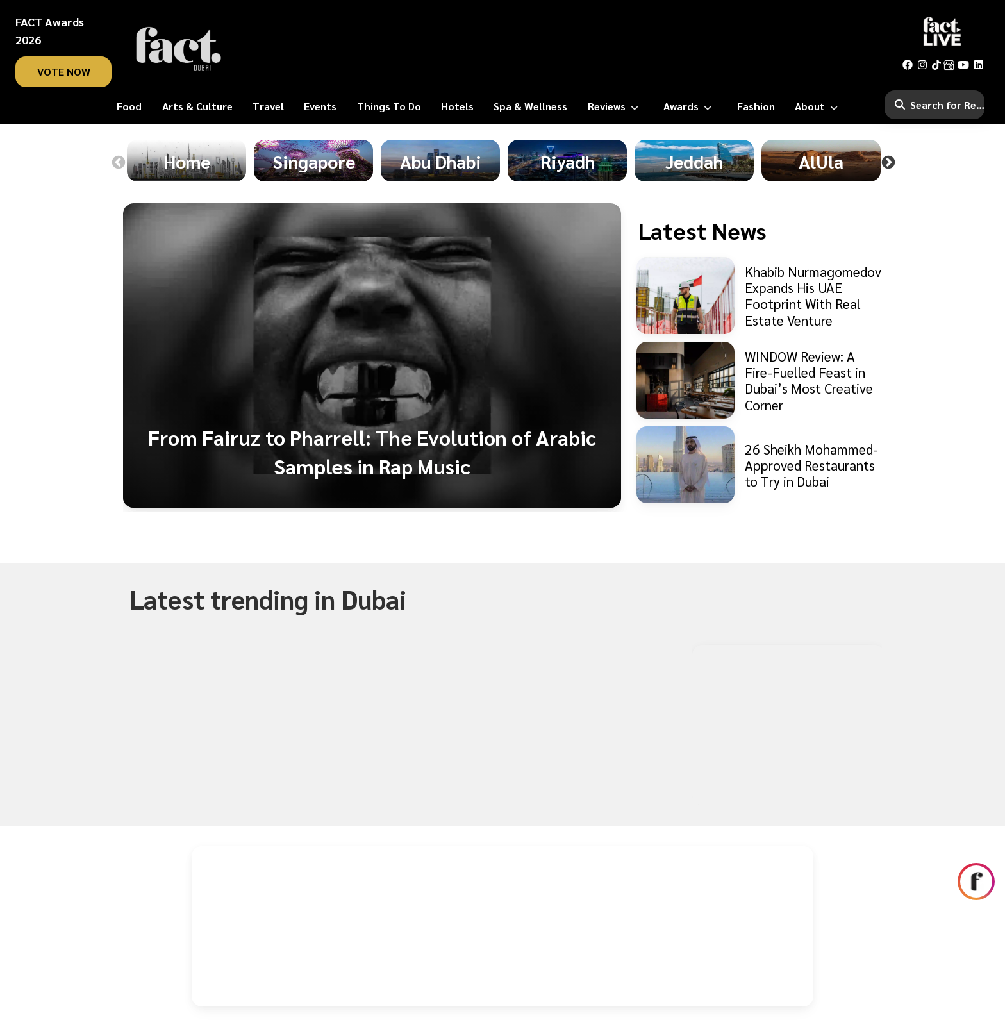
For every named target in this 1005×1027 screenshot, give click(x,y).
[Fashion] (756, 106)
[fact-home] (179, 48)
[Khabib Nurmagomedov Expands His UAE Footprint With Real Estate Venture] (759, 295)
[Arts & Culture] (197, 106)
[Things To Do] (389, 106)
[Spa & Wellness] (530, 106)
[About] (819, 106)
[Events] (320, 106)
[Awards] (690, 106)
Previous (118, 162)
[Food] (129, 106)
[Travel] (268, 106)
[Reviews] (616, 106)
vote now (63, 71)
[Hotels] (457, 106)
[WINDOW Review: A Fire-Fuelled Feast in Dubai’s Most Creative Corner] (759, 380)
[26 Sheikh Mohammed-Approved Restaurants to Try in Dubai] (759, 464)
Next (888, 162)
